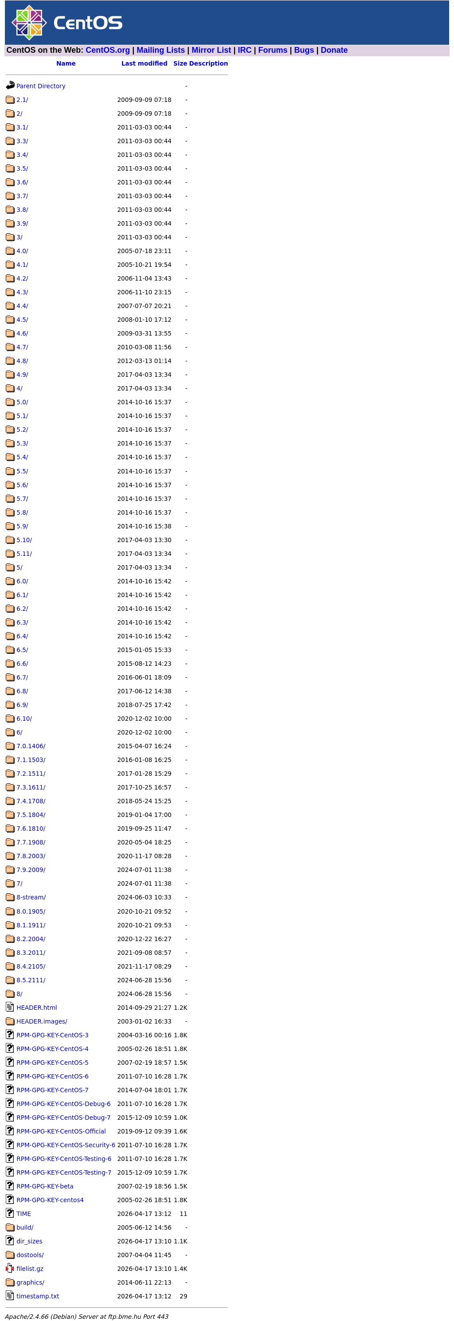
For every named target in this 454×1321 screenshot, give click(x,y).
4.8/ (22, 360)
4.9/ (22, 374)
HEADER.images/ (41, 1021)
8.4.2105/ (30, 966)
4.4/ (22, 305)
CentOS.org (108, 50)
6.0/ (22, 581)
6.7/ (22, 677)
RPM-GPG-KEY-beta (45, 1186)
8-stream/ (31, 897)
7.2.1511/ (30, 773)
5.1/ (22, 415)
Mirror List (211, 50)
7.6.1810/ (30, 828)
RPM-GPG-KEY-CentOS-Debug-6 (63, 1103)
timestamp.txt (37, 1296)
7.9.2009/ (30, 869)
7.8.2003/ (30, 856)
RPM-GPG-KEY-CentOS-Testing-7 (63, 1172)
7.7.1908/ (30, 842)
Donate (334, 50)
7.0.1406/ (30, 746)
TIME (23, 1213)
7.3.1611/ (30, 787)
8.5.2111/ (30, 980)
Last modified (144, 63)
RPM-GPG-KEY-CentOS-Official (61, 1131)
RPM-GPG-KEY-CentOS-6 (52, 1076)
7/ (19, 883)
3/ (19, 237)
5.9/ (22, 526)
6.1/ (22, 594)
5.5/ (22, 471)
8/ (19, 993)
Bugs (304, 50)
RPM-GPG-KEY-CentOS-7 (52, 1090)
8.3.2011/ (30, 952)
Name (66, 63)
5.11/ (24, 553)
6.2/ (22, 608)
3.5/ (22, 168)
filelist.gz (29, 1268)
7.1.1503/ (30, 759)
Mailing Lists (161, 50)
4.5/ (22, 319)
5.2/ (22, 429)
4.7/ (22, 347)
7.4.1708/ (30, 801)
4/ (19, 388)
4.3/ (22, 292)
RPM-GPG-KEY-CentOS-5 (52, 1062)
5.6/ (22, 485)
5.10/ (24, 539)
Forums (272, 50)
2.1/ (22, 99)
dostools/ (29, 1254)
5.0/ (22, 402)
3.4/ (22, 154)
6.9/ (22, 704)
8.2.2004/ (30, 938)
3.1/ (22, 127)
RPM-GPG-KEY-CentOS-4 (52, 1048)
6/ (19, 732)
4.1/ (22, 264)
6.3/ (22, 622)
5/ (19, 567)
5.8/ (22, 512)
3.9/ (22, 223)
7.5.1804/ (30, 814)
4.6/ (22, 333)
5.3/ (22, 443)
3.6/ (22, 182)
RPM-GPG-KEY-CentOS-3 (52, 1035)
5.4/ (22, 457)
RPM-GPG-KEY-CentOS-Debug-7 (63, 1117)
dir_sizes (29, 1241)
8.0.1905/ (30, 911)
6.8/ (22, 691)
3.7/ (22, 195)
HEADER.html (36, 1007)
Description (208, 63)
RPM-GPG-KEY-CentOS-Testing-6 (63, 1158)
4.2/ (22, 278)
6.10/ (24, 718)
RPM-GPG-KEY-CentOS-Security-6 (65, 1145)
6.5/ (22, 649)
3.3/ (22, 141)
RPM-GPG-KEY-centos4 (50, 1200)
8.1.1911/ (30, 925)
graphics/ (30, 1282)
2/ (19, 113)
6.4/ (22, 636)
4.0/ (22, 250)
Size (180, 63)
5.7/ (22, 498)
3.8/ (22, 209)
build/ (24, 1227)
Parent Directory (41, 86)
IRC (244, 50)
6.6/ (22, 663)
